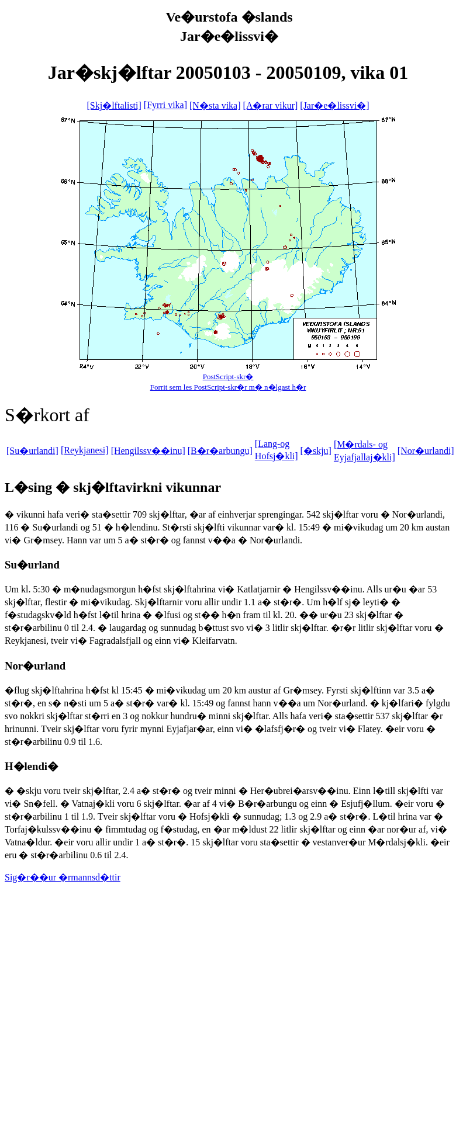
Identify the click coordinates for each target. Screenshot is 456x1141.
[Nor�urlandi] (426, 451)
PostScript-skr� (228, 376)
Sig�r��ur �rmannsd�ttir (62, 877)
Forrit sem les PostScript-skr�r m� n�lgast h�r (228, 387)
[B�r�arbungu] (220, 451)
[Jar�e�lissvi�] (334, 105)
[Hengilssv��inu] (148, 451)
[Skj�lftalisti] (114, 105)
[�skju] (315, 451)
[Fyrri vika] (165, 105)
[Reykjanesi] (85, 450)
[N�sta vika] (215, 105)
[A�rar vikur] (270, 105)
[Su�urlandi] (32, 451)
